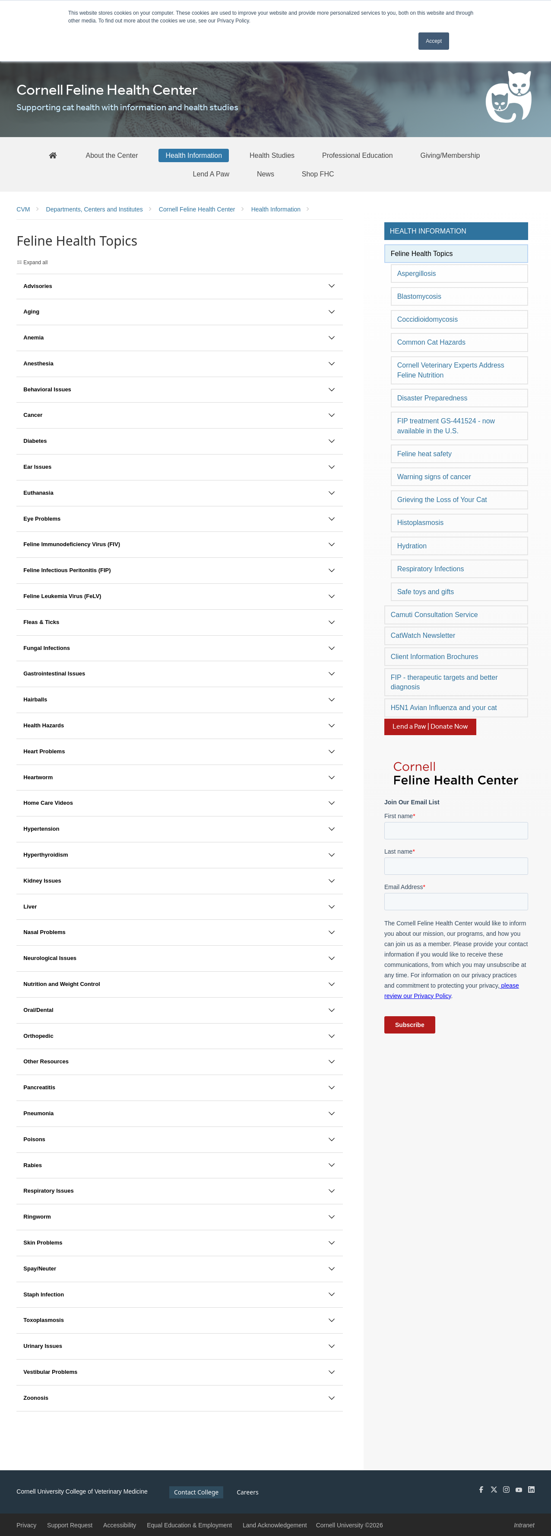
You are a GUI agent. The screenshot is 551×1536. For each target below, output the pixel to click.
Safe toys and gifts (425, 591)
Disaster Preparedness (432, 398)
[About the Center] (112, 155)
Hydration (412, 546)
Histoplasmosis (420, 522)
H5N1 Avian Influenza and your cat (444, 707)
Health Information (428, 231)
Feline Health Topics (422, 253)
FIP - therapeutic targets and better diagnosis (444, 682)
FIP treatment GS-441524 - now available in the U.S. (446, 425)
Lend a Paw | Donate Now (430, 726)
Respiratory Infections (430, 569)
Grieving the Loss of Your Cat (442, 499)
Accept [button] (434, 41)
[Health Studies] (272, 155)
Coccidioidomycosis (427, 319)
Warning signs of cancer (434, 476)
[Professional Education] (357, 155)
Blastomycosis (419, 296)
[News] (265, 173)
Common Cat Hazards (431, 342)
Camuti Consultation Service (434, 614)
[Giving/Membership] (450, 155)
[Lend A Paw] (211, 173)
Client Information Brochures (434, 656)
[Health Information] (193, 155)
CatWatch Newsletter (423, 635)
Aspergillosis (416, 273)
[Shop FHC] (318, 173)
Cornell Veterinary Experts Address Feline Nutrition (450, 370)
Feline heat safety (424, 454)
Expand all (35, 262)
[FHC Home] (52, 155)
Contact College (196, 1492)
